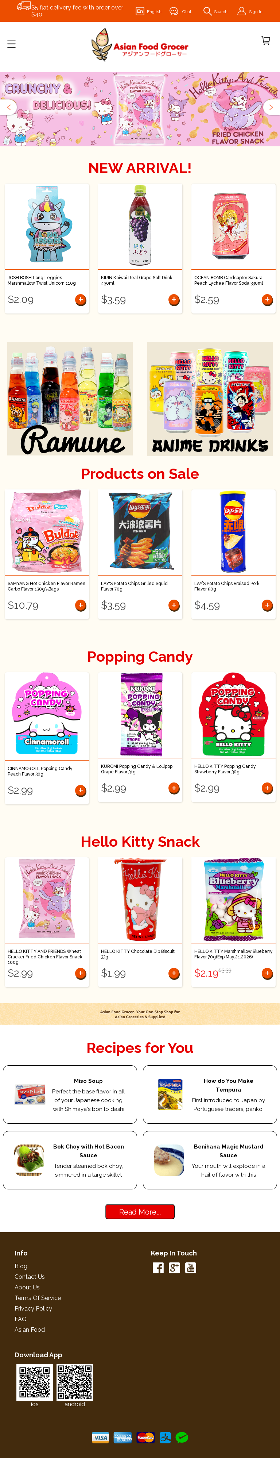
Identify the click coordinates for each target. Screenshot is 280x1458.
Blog (21, 1266)
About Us (27, 1287)
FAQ (21, 1319)
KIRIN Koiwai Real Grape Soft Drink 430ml (136, 280)
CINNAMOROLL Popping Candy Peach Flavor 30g (40, 771)
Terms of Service (38, 1297)
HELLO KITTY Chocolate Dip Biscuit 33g (138, 954)
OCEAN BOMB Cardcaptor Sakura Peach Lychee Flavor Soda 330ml (228, 280)
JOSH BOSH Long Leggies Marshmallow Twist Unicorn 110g (42, 280)
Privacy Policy (33, 1308)
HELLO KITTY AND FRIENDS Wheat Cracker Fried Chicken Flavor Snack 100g (45, 957)
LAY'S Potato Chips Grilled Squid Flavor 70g (134, 586)
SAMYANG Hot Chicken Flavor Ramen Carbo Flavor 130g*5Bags (46, 586)
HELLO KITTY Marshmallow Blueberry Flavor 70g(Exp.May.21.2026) (233, 954)
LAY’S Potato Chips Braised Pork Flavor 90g (227, 586)
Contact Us (30, 1276)
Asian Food (30, 1329)
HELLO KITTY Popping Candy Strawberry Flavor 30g (225, 769)
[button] (9, 107)
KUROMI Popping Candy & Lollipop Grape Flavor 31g (136, 769)
